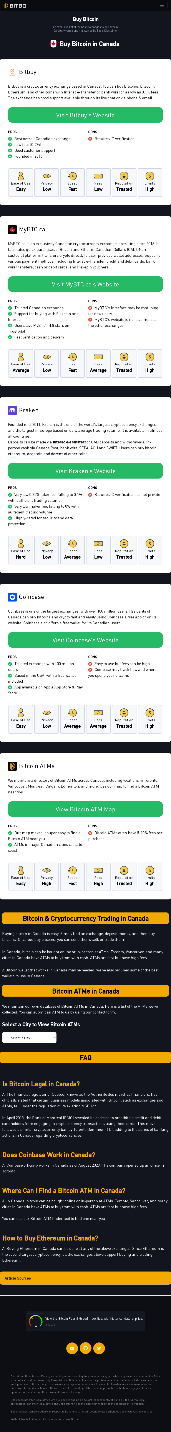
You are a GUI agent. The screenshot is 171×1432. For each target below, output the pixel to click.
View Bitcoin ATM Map (85, 809)
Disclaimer (111, 30)
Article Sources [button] (20, 1278)
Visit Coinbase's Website (86, 640)
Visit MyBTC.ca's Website (85, 284)
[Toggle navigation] (162, 5)
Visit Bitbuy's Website (85, 115)
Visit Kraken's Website (85, 470)
